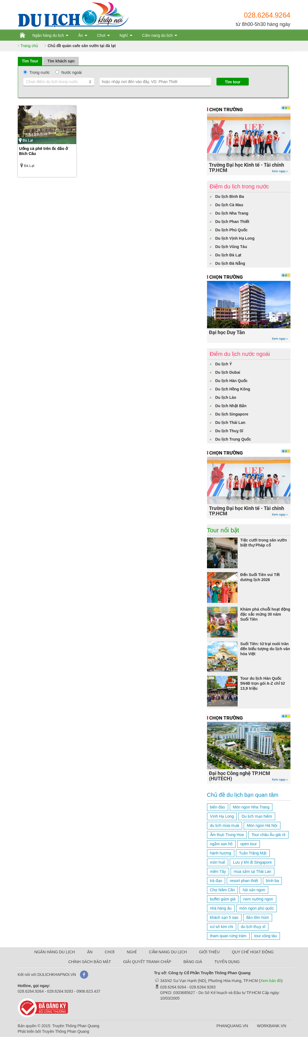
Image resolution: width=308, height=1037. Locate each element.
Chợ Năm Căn (222, 890)
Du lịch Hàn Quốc (231, 380)
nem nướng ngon (258, 899)
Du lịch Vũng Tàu (231, 246)
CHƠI (109, 952)
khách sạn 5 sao (224, 917)
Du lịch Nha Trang (231, 213)
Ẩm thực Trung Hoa (227, 834)
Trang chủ (29, 45)
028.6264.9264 (267, 15)
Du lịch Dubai (227, 372)
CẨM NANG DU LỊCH (168, 952)
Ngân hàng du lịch (48, 35)
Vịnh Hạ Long (222, 816)
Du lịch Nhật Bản (231, 406)
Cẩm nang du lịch (157, 35)
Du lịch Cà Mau (229, 205)
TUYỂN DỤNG (227, 962)
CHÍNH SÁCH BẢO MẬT (89, 962)
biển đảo (217, 807)
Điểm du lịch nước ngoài (240, 354)
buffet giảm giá (223, 899)
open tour (248, 844)
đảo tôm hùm (257, 917)
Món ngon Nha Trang (251, 807)
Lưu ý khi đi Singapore (252, 862)
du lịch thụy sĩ (253, 926)
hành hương (220, 853)
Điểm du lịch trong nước (239, 186)
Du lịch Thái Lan (230, 422)
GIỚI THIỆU (209, 952)
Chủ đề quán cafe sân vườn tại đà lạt (82, 45)
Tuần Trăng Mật (253, 853)
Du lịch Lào (225, 397)
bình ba (272, 880)
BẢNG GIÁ (192, 962)
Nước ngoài (71, 72)
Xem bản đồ (270, 980)
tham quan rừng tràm (228, 936)
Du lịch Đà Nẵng (230, 263)
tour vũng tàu (265, 936)
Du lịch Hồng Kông (232, 389)
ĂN (89, 952)
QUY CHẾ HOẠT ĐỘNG (252, 952)
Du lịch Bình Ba (229, 196)
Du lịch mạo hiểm (257, 816)
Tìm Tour (30, 61)
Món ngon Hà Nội (262, 825)
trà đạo (216, 880)
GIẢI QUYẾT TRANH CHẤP (147, 962)
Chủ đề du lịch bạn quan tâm (243, 795)
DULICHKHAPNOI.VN (56, 974)
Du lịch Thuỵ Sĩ (229, 431)
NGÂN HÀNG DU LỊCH (54, 952)
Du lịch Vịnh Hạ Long (235, 238)
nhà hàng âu (221, 908)
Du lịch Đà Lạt (228, 255)
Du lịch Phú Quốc (231, 230)
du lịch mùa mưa (224, 825)
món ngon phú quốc (256, 908)
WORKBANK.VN (271, 1026)
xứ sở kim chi (221, 926)
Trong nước (39, 72)
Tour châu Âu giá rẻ (268, 834)
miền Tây (218, 871)
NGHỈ (132, 952)
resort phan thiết (244, 880)
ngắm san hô (221, 844)
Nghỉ (124, 35)
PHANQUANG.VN (232, 1026)
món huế (217, 862)
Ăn (80, 35)
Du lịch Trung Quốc (233, 439)
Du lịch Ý (223, 364)
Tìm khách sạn (60, 61)
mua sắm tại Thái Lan (252, 871)
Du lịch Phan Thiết (232, 221)
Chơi (101, 35)
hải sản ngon (254, 890)
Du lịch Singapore (231, 414)
